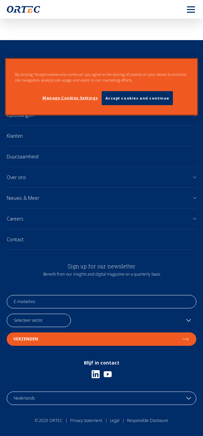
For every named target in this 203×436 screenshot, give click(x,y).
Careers (15, 218)
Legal (114, 420)
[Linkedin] (96, 374)
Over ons (16, 177)
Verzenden (101, 339)
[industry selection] (39, 320)
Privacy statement (86, 420)
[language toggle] (101, 398)
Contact (15, 239)
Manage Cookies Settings (70, 97)
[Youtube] (108, 374)
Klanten (15, 136)
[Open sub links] (195, 177)
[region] (101, 86)
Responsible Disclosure (147, 420)
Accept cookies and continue (137, 98)
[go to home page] (23, 9)
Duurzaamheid (22, 156)
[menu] (185, 9)
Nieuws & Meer (23, 198)
